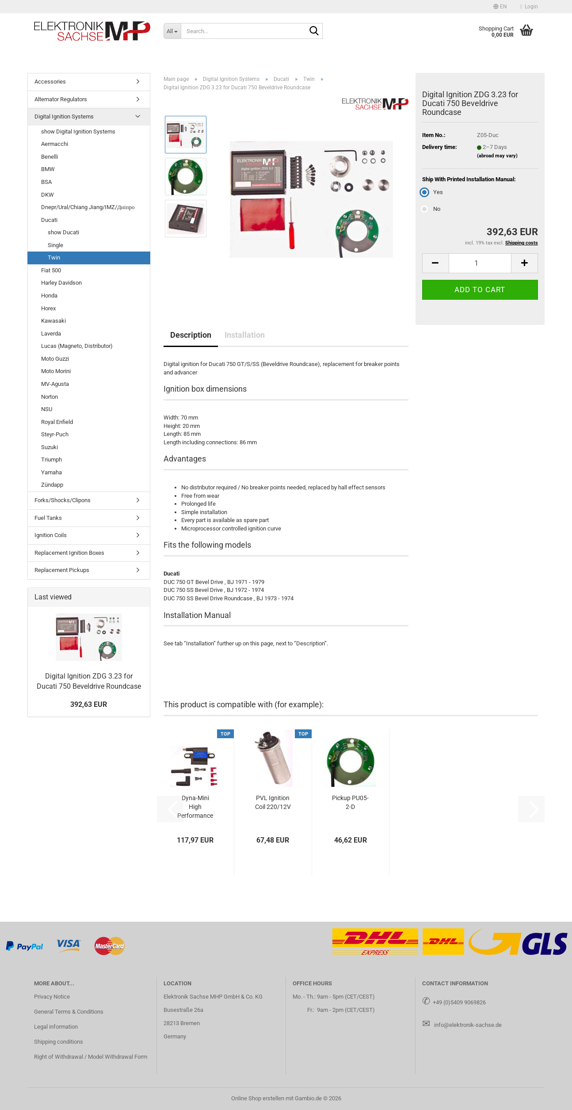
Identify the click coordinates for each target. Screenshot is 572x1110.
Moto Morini (56, 371)
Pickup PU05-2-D (350, 802)
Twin (54, 257)
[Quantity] (480, 263)
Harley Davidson (61, 282)
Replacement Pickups (61, 570)
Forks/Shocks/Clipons (62, 500)
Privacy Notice (52, 996)
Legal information (56, 1026)
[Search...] (172, 31)
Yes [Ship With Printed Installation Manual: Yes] (432, 192)
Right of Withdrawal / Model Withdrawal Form (90, 1056)
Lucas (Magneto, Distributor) (77, 346)
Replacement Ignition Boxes (69, 552)
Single (55, 245)
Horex (48, 308)
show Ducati (63, 232)
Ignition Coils (50, 535)
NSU (46, 409)
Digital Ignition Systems (64, 116)
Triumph (51, 459)
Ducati (49, 220)
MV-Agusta (55, 384)
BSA (46, 182)
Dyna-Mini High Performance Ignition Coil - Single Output (195, 807)
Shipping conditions (58, 1041)
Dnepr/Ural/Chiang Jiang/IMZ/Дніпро (87, 207)
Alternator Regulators (60, 99)
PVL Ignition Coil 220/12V (273, 802)
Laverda (51, 333)
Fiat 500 (51, 270)
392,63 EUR (88, 704)
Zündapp (52, 484)
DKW (47, 194)
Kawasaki (53, 320)
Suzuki (49, 447)
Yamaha (51, 472)
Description (190, 334)
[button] (500, 6)
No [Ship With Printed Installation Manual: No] (431, 209)
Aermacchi (54, 144)
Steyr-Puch (55, 434)
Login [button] (529, 7)
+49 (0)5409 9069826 (459, 1002)
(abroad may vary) (497, 156)
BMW (48, 169)
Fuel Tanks (48, 518)
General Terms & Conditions (68, 1011)
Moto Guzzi (55, 358)
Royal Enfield (57, 422)
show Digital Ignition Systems (78, 131)
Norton (49, 396)
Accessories (50, 81)
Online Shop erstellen (257, 1098)
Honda (49, 295)
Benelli (49, 156)
